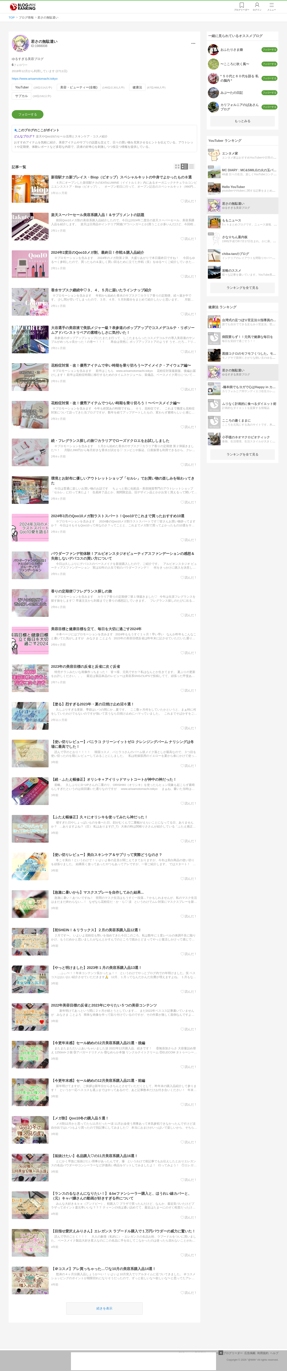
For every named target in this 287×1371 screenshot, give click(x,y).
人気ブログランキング (22, 7)
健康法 (137, 87)
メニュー (271, 10)
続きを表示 (104, 1308)
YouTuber (22, 87)
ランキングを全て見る (242, 287)
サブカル (21, 96)
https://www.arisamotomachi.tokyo (35, 78)
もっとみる (243, 121)
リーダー (241, 10)
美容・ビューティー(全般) (78, 87)
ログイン (257, 10)
